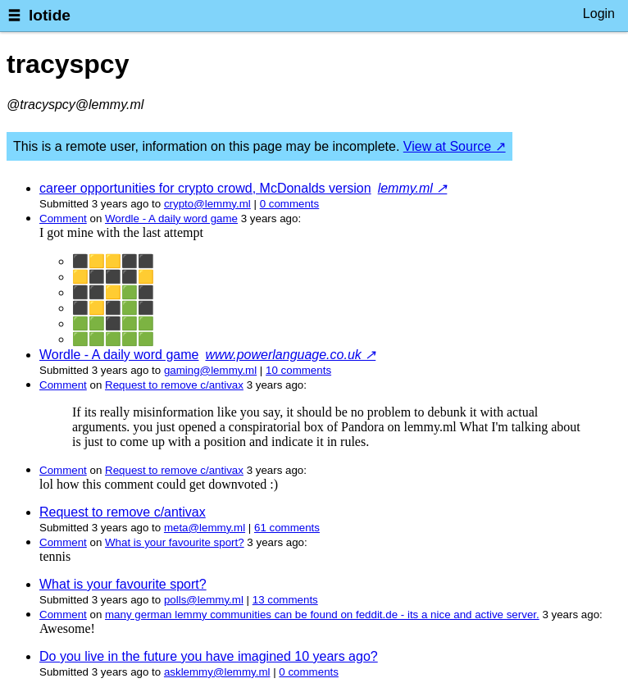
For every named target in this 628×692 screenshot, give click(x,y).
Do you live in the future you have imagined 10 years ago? (208, 656)
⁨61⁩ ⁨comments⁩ (287, 527)
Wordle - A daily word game (171, 218)
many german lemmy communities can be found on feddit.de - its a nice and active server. (322, 614)
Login (599, 13)
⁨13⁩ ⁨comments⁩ (285, 600)
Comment (63, 218)
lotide (50, 15)
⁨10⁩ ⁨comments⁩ (298, 370)
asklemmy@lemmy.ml (217, 672)
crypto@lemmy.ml (207, 204)
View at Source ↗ (454, 146)
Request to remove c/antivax (174, 385)
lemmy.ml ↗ (413, 188)
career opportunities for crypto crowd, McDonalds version (205, 188)
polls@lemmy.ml (203, 600)
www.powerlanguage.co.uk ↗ (290, 355)
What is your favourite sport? (174, 542)
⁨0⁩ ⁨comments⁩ (290, 204)
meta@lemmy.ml (204, 527)
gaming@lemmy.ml (210, 370)
